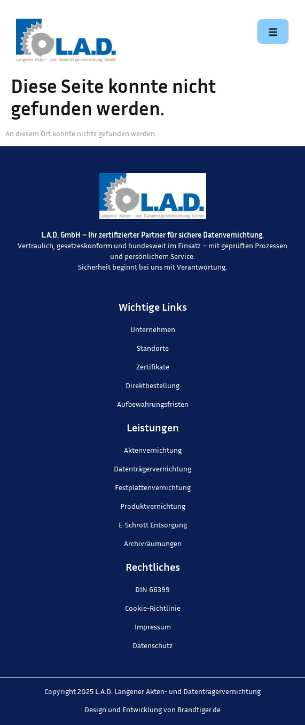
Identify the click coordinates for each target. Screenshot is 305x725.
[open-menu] (273, 31)
